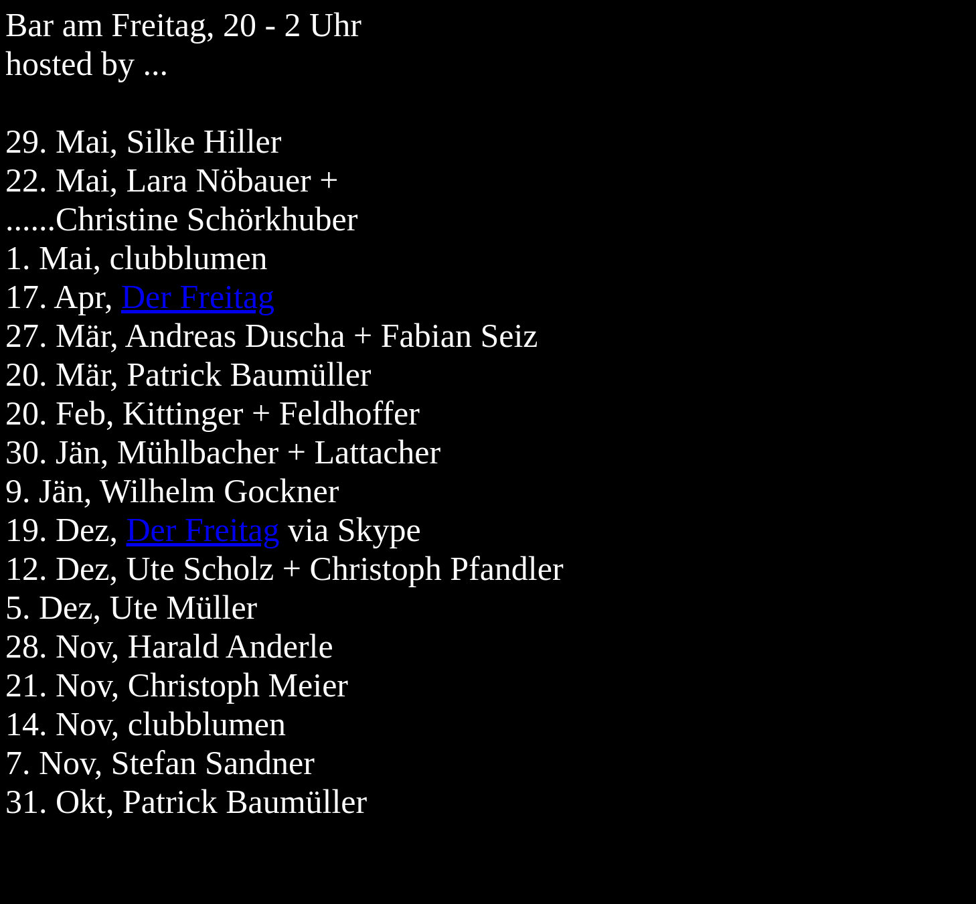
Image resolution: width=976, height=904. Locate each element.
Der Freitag (197, 296)
